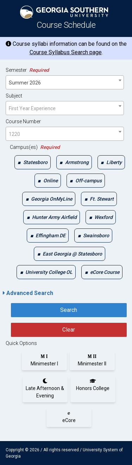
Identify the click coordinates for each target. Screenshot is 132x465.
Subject (14, 96)
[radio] (44, 360)
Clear (68, 329)
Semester (27, 70)
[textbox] (65, 108)
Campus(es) (35, 147)
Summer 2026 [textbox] (25, 83)
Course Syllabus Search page (66, 52)
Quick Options (21, 343)
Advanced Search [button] (28, 293)
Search (68, 310)
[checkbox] (32, 162)
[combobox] (65, 82)
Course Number (23, 121)
